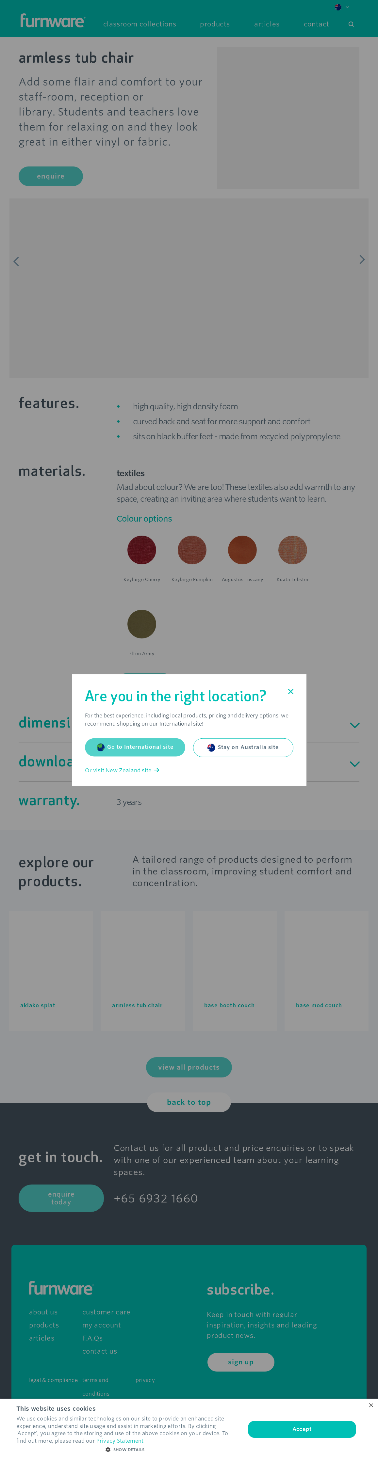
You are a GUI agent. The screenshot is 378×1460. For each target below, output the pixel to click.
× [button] (370, 1405)
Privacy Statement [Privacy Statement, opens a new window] (119, 1441)
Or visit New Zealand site (122, 770)
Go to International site (135, 747)
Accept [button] (302, 1429)
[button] (127, 1450)
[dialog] (189, 1429)
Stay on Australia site (243, 747)
